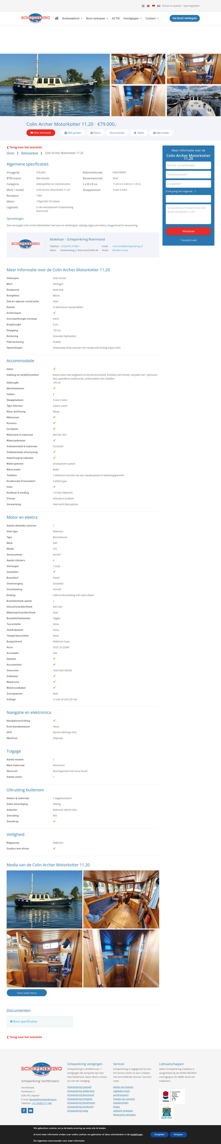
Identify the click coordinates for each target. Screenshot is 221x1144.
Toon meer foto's (27, 972)
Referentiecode (92, 151)
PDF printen (74, 110)
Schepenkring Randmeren (81, 1082)
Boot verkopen (105, 20)
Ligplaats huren (121, 1070)
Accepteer (158, 1134)
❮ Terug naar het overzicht (24, 126)
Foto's (97, 110)
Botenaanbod (80, 20)
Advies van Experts (123, 1066)
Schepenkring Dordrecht (80, 1086)
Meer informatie (42, 110)
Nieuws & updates (172, 5)
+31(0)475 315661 (70, 225)
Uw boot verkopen (185, 20)
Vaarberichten (120, 1082)
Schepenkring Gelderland (80, 1070)
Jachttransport (121, 1074)
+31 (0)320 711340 (42, 1082)
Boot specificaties (25, 1001)
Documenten (117, 110)
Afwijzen (179, 1134)
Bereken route (120, 229)
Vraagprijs (13, 151)
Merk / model (15, 169)
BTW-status (14, 157)
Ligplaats (12, 186)
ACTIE (126, 20)
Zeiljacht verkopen (123, 1090)
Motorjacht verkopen (124, 1093)
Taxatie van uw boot (124, 1078)
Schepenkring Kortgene (79, 1078)
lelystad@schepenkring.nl (43, 1078)
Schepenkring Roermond (80, 1074)
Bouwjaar (13, 175)
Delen (140, 110)
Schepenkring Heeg (77, 1090)
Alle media (163, 110)
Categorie (13, 163)
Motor (11, 180)
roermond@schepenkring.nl (128, 225)
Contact (161, 20)
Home (10, 132)
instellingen (134, 1134)
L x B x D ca (90, 163)
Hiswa (116, 1086)
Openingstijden (191, 5)
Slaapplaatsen (92, 169)
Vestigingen (141, 20)
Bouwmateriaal (92, 157)
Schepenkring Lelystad (79, 1066)
